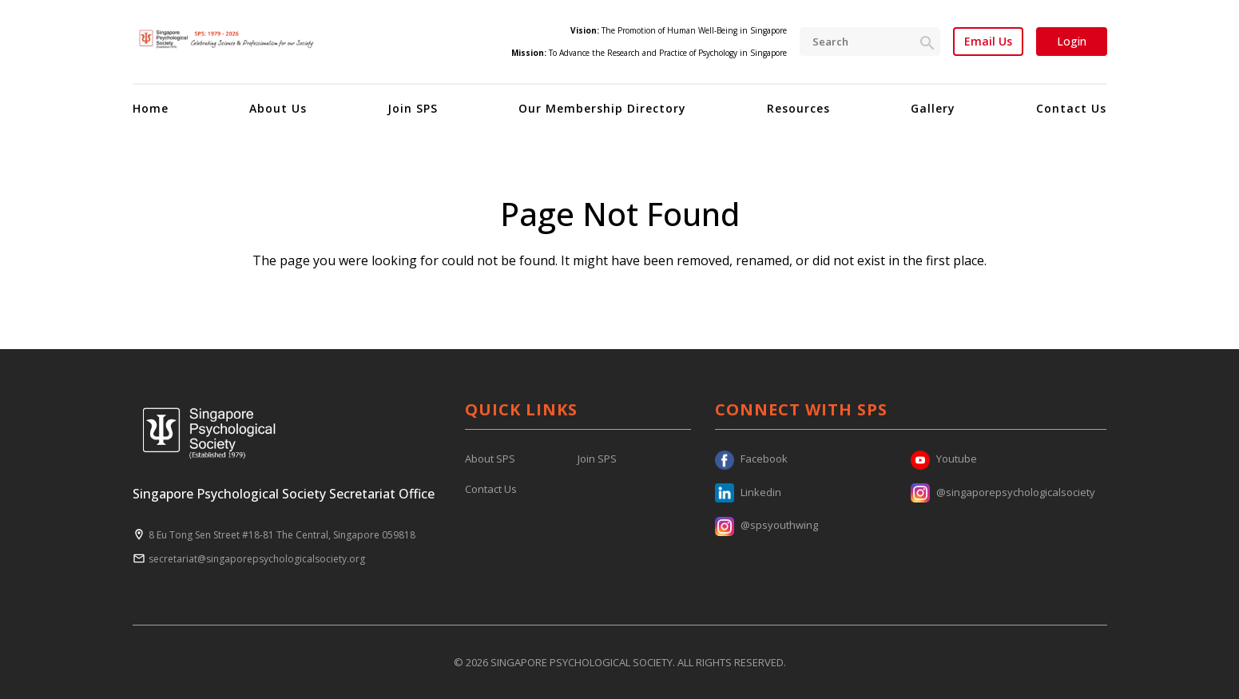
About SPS (490, 458)
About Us (278, 108)
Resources (798, 108)
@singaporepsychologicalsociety (1003, 492)
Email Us (988, 41)
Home (151, 108)
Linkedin (748, 492)
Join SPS (412, 108)
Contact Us (1071, 108)
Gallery (933, 108)
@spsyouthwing (766, 525)
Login (1071, 41)
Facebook (751, 458)
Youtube (944, 458)
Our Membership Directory (602, 108)
